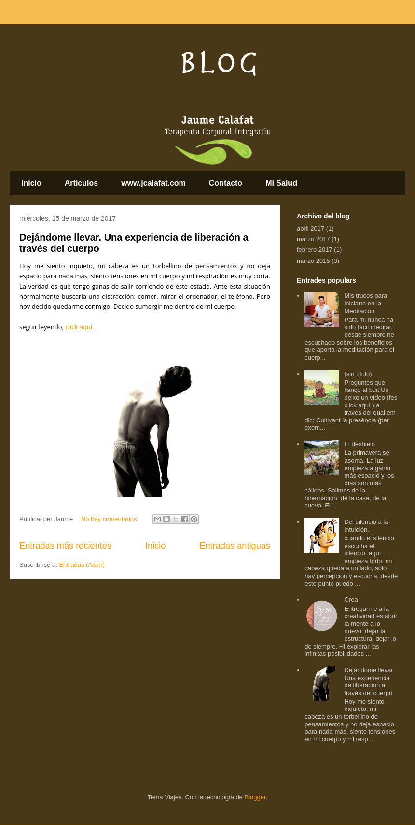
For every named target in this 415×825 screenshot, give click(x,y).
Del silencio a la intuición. (366, 525)
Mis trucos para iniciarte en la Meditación (365, 303)
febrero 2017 (314, 249)
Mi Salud (281, 183)
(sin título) (358, 373)
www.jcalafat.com (153, 183)
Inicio (31, 183)
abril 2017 (310, 228)
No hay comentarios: (110, 518)
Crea (351, 599)
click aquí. (79, 326)
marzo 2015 (313, 260)
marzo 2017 (313, 239)
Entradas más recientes (65, 545)
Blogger (254, 797)
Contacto (225, 183)
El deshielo (359, 444)
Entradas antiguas (234, 545)
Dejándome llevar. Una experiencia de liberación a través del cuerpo (369, 681)
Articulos (81, 183)
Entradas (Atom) (82, 564)
